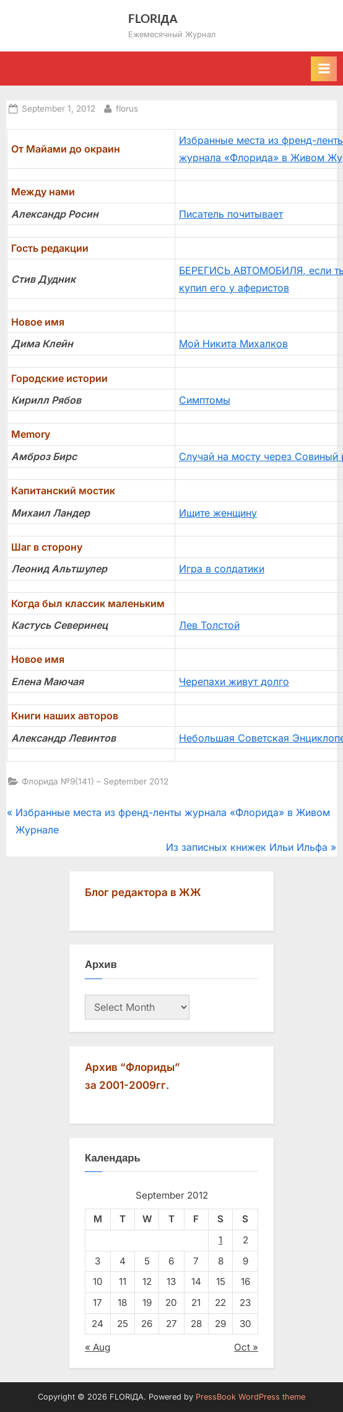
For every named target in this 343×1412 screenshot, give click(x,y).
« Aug (97, 1347)
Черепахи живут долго (234, 681)
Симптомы (204, 400)
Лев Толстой (209, 625)
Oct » (246, 1347)
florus (127, 107)
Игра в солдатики (221, 568)
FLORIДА (153, 18)
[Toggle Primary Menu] (324, 68)
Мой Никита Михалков (233, 343)
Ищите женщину (218, 513)
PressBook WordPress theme (250, 1396)
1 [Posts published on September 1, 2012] (220, 1240)
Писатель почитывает (231, 214)
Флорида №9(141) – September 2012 (95, 781)
